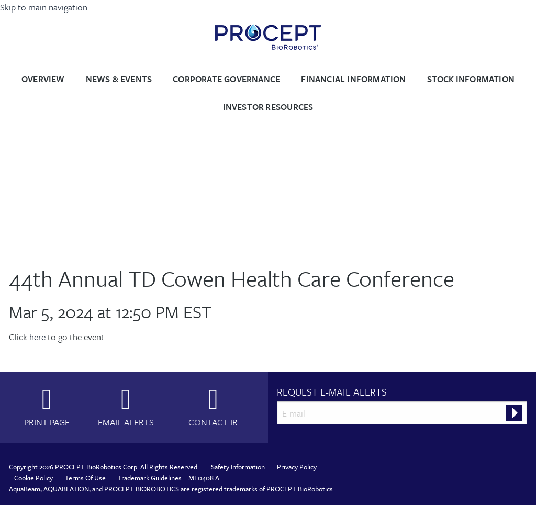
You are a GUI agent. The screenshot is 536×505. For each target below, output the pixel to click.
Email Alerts (126, 422)
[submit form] (514, 413)
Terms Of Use (85, 478)
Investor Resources (268, 106)
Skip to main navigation (43, 7)
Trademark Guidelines (150, 478)
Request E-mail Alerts (332, 392)
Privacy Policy (297, 467)
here (37, 336)
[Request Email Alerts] (402, 412)
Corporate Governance (226, 79)
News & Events (119, 79)
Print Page (47, 422)
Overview (43, 79)
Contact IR (213, 422)
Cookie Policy (33, 478)
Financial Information (353, 79)
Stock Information (471, 79)
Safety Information (238, 467)
